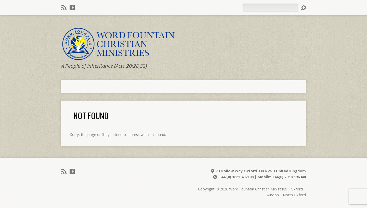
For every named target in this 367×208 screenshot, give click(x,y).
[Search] (270, 8)
